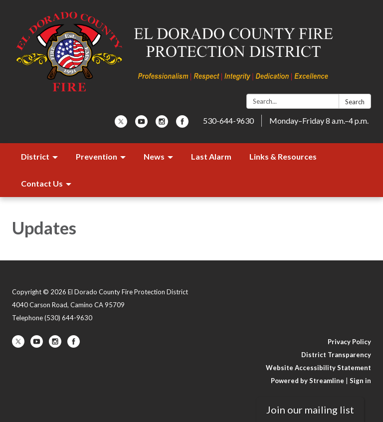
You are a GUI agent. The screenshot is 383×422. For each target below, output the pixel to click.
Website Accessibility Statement (318, 368)
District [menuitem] (35, 156)
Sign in (360, 381)
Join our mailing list (310, 410)
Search (355, 102)
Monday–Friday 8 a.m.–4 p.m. (319, 120)
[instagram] (162, 124)
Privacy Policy (349, 342)
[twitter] (121, 124)
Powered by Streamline (307, 381)
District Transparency (336, 355)
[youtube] (141, 124)
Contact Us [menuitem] (42, 183)
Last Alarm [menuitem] (211, 156)
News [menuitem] (154, 156)
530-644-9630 (228, 120)
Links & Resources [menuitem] (283, 156)
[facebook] (182, 124)
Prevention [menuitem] (96, 156)
